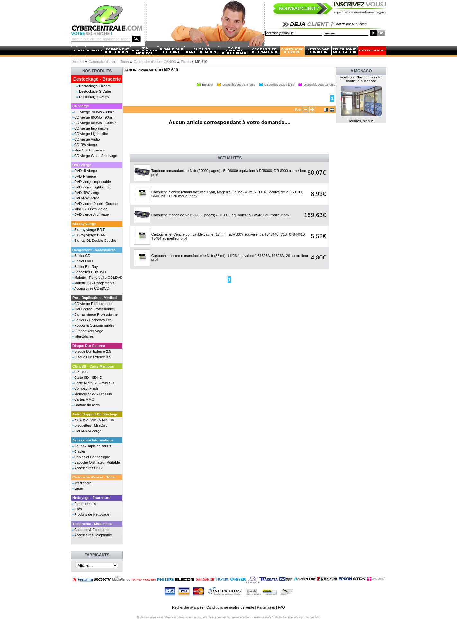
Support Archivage (88, 331)
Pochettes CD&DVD (90, 272)
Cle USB (81, 372)
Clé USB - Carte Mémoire (93, 366)
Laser (78, 488)
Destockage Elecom (95, 86)
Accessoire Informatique (92, 440)
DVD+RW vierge (87, 193)
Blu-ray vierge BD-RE (91, 235)
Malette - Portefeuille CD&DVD (98, 277)
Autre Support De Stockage (95, 414)
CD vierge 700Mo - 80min (94, 112)
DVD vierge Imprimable (92, 182)
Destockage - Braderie (97, 79)
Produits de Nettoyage (91, 514)
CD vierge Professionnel (93, 303)
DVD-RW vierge (86, 198)
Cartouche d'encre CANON (155, 62)
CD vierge (80, 106)
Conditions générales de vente (230, 607)
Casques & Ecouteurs (91, 530)
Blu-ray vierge (84, 224)
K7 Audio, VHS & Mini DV (94, 420)
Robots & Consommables (94, 325)
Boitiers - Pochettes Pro (93, 320)
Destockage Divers (94, 97)
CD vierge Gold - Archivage (95, 156)
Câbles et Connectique (92, 457)
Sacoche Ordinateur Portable (97, 462)
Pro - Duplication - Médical (94, 298)
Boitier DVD (83, 261)
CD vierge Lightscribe (91, 134)
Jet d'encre (82, 483)
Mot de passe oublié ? (351, 24)
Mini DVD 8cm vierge (90, 209)
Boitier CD (82, 256)
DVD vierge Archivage (91, 214)
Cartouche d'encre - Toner (108, 62)
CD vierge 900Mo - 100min (95, 123)
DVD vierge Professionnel (94, 309)
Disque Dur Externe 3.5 (92, 357)
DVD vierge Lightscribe (92, 187)
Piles (78, 509)
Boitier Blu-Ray (86, 267)
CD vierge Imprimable (91, 128)
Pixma (186, 62)
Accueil (78, 62)
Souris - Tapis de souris (92, 446)
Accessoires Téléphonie (93, 535)
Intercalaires (84, 336)
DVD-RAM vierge (87, 431)
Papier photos (85, 503)
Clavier (79, 451)
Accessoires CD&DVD (91, 288)
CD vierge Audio (87, 139)
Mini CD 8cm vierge (89, 150)
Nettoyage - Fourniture (91, 498)
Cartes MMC (84, 399)
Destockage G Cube (95, 91)
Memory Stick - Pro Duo (93, 394)
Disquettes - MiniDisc (90, 425)
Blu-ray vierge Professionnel (96, 314)
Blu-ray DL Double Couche (95, 240)
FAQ (281, 607)
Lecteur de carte (87, 405)
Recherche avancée (187, 607)
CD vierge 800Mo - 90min (94, 117)
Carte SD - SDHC (88, 377)
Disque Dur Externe (88, 346)
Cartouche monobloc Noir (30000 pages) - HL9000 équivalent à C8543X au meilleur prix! (221, 215)
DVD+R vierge (85, 171)
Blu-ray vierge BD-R (90, 230)
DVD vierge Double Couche (96, 203)
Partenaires (266, 607)
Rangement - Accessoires (93, 250)
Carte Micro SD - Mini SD (94, 383)
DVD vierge (81, 165)
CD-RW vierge (85, 145)
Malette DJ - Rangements (94, 283)
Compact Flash (86, 388)
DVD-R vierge (85, 176)
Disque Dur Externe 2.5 (92, 351)
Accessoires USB (88, 468)
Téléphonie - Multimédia (92, 524)
